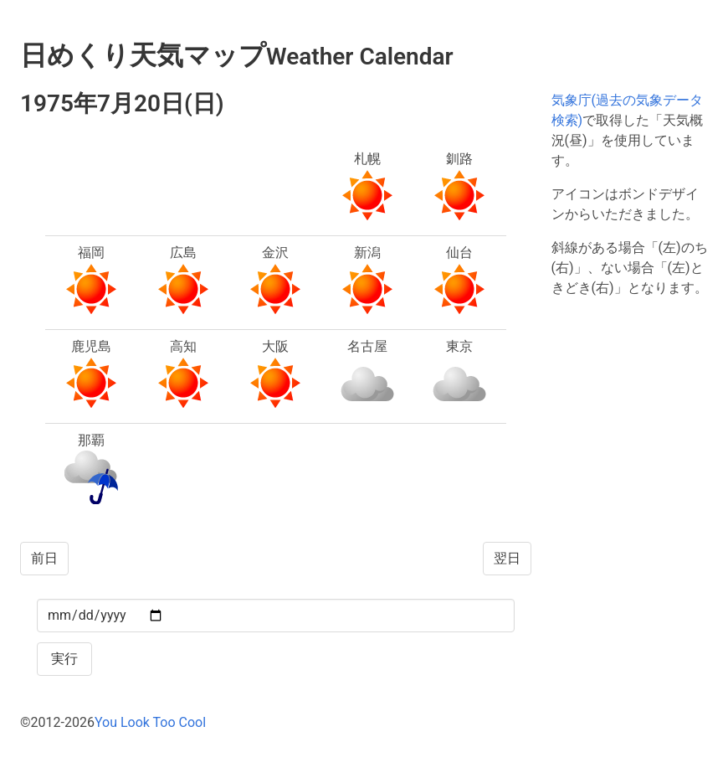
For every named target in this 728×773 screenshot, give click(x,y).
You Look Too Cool (150, 722)
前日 (44, 558)
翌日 (507, 558)
